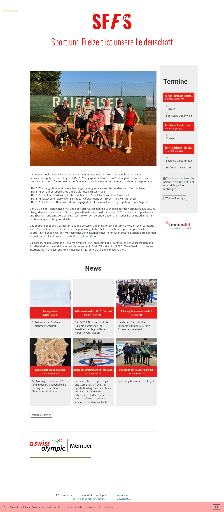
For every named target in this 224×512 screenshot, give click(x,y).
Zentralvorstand (80, 10)
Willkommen (10, 10)
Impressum (123, 495)
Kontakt (87, 236)
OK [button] (216, 506)
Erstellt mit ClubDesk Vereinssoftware (90, 498)
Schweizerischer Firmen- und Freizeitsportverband (153, 15)
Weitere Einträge (41, 415)
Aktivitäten (32, 10)
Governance (9, 17)
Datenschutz (124, 498)
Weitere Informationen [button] (101, 507)
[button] (178, 106)
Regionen (55, 10)
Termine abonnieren (178, 178)
